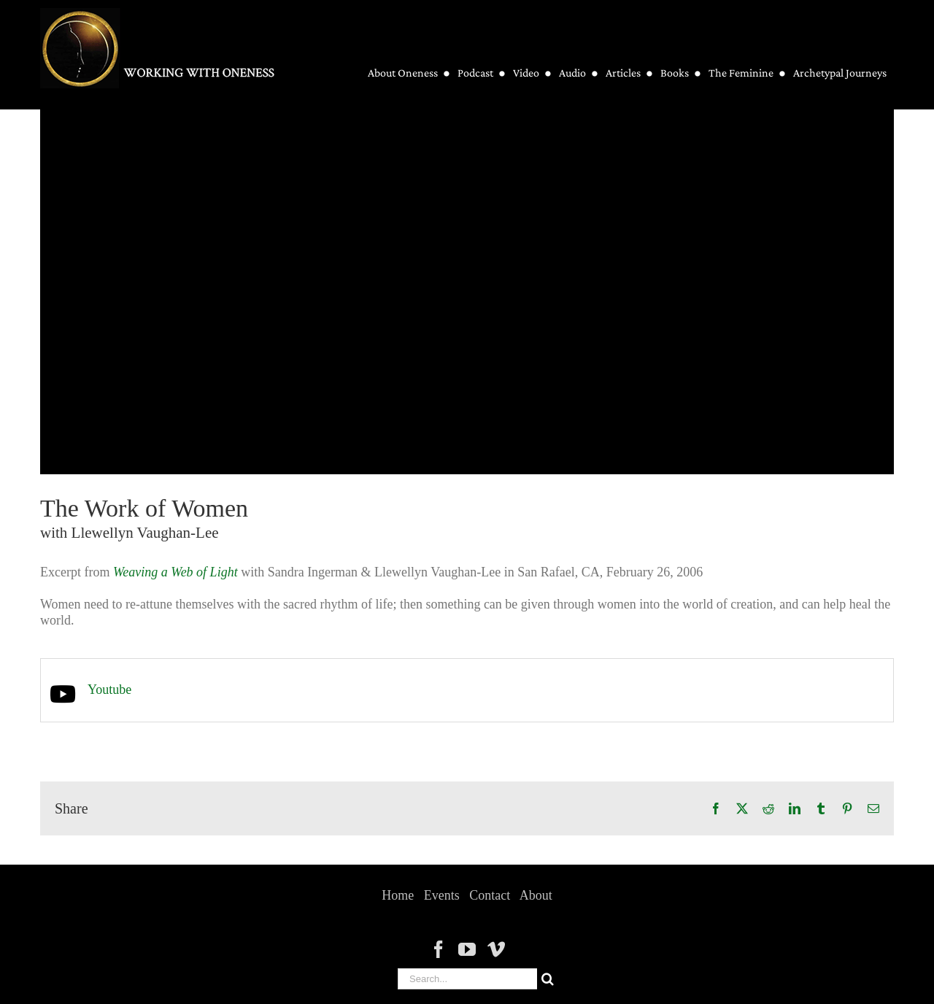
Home (398, 895)
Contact (489, 895)
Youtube (109, 689)
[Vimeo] (496, 949)
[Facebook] (438, 949)
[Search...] (467, 978)
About (536, 895)
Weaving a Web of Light (175, 572)
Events (442, 895)
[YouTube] (467, 949)
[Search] (547, 978)
